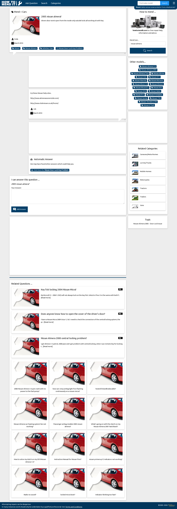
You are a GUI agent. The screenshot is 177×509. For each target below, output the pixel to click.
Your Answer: (16, 188)
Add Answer (19, 209)
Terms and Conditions (73, 507)
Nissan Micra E (156, 84)
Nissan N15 (156, 88)
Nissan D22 (141, 77)
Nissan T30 (155, 98)
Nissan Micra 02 (156, 80)
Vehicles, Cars (46, 48)
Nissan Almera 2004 (147, 70)
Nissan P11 (138, 95)
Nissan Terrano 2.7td (148, 102)
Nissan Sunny (141, 98)
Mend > (16, 11)
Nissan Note (154, 91)
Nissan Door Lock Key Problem (70, 48)
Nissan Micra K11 (141, 88)
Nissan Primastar (154, 95)
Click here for (49, 170)
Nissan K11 (154, 77)
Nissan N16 (140, 91)
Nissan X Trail (147, 105)
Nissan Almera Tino (140, 73)
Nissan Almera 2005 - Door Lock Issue (147, 224)
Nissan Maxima (139, 80)
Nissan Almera (30, 48)
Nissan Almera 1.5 (148, 66)
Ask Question (32, 3)
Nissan (16, 48)
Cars (24, 11)
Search (44, 3)
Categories (56, 3)
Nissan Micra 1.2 (140, 84)
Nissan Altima (157, 73)
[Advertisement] (77, 71)
